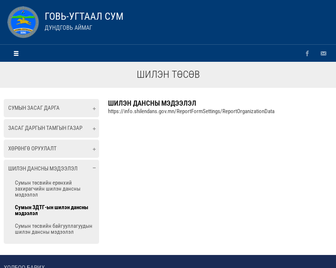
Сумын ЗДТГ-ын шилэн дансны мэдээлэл (51, 210)
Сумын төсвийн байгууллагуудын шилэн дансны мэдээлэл (53, 229)
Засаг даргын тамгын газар (45, 128)
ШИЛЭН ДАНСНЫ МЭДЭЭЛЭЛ (152, 103)
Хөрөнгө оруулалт (32, 148)
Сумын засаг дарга (34, 108)
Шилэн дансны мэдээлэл (42, 168)
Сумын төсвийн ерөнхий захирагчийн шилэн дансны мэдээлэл (47, 188)
